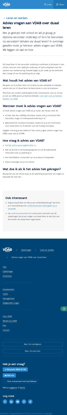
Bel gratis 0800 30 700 (16, 369)
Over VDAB (7, 316)
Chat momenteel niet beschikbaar (22, 381)
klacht (22, 387)
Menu (61, 4)
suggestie (13, 387)
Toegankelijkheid (16, 413)
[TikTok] (30, 401)
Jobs (4, 267)
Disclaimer (4, 413)
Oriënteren (7, 276)
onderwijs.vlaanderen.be (21, 213)
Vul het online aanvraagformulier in (20, 145)
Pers (4, 325)
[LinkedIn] (11, 401)
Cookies (34, 413)
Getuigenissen (8, 298)
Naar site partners (32, 351)
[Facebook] (5, 401)
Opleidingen (26, 250)
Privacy (27, 413)
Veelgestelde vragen (11, 303)
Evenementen (8, 289)
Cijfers (5, 294)
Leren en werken (16, 18)
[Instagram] (24, 401)
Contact (6, 330)
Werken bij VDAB (10, 321)
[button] (63, 308)
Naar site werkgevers (32, 344)
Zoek (49, 4)
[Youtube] (17, 401)
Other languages (45, 413)
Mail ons (10, 375)
